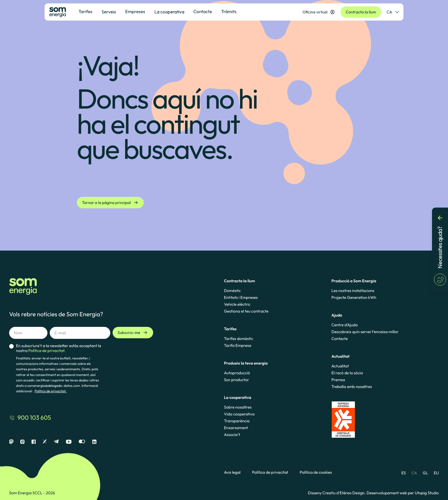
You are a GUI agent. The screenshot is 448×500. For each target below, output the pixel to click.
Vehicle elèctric (237, 304)
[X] (45, 441)
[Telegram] (56, 441)
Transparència (236, 420)
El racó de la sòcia (347, 372)
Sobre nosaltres (237, 407)
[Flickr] (82, 441)
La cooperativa (169, 12)
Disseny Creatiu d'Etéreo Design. (337, 492)
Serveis (108, 12)
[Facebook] (33, 441)
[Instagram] (22, 441)
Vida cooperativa (239, 414)
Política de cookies (316, 472)
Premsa (338, 379)
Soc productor (236, 379)
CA (414, 472)
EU (436, 472)
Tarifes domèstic (238, 338)
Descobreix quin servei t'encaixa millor (365, 331)
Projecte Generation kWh (353, 297)
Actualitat (340, 366)
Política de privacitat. (51, 391)
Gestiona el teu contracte (246, 311)
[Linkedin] (94, 441)
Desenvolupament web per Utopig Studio (403, 492)
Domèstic (232, 290)
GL (425, 472)
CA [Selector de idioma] (393, 12)
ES (403, 472)
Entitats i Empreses (241, 297)
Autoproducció (237, 372)
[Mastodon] (11, 441)
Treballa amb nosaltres (351, 386)
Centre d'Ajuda (344, 324)
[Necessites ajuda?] (440, 250)
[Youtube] (69, 441)
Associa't (232, 434)
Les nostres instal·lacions (352, 290)
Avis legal (232, 472)
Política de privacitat (270, 472)
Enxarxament (236, 427)
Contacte (339, 338)
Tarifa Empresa (237, 345)
